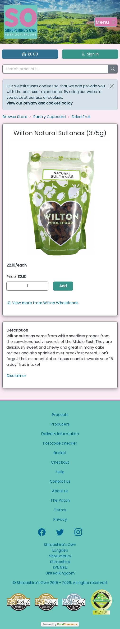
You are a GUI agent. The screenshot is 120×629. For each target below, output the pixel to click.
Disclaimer (16, 375)
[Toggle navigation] (105, 22)
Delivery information (60, 433)
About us (60, 491)
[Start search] (113, 69)
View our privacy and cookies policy (39, 103)
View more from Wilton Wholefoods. (42, 303)
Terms (60, 510)
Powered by (59, 624)
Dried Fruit (81, 116)
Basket (60, 453)
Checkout (60, 462)
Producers (60, 424)
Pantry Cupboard (49, 116)
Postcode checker (60, 443)
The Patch (60, 500)
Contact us (60, 481)
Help (60, 472)
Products (60, 414)
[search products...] (55, 69)
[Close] (111, 86)
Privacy (60, 519)
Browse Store (14, 116)
